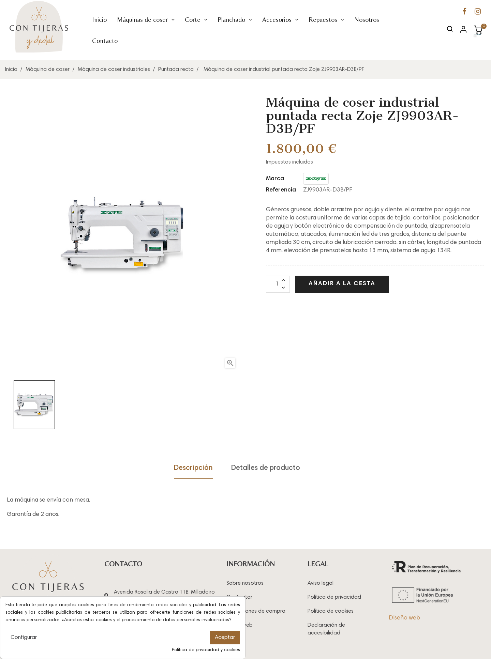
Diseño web (404, 618)
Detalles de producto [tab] (265, 468)
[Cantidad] (278, 284)
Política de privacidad (334, 597)
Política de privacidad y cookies (206, 650)
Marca (275, 179)
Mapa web (239, 625)
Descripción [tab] (193, 468)
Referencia (281, 190)
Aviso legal (320, 583)
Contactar (239, 597)
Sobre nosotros (245, 583)
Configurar (24, 637)
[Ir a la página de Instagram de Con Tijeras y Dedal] (478, 12)
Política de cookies (331, 611)
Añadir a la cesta (342, 284)
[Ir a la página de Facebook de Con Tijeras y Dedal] (464, 12)
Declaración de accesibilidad (326, 629)
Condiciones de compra (255, 611)
